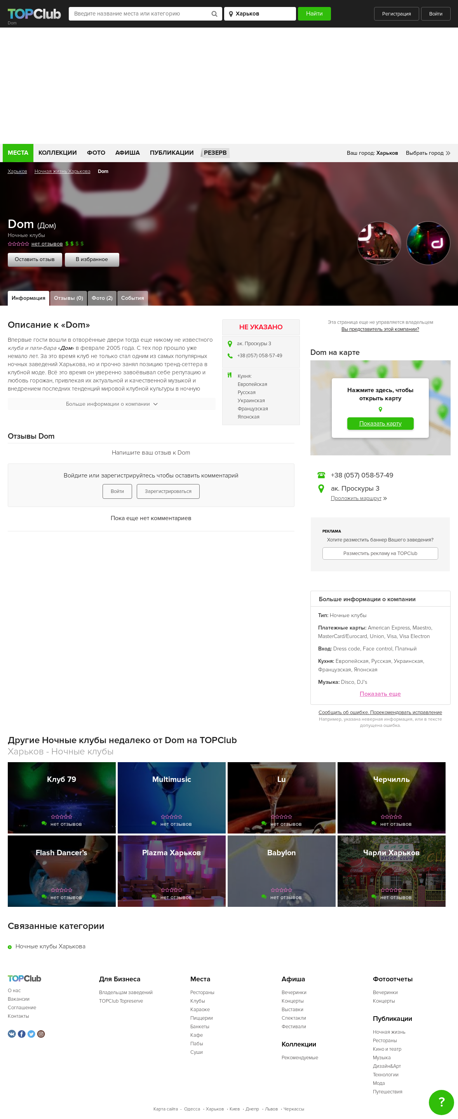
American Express (389, 627)
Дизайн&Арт (387, 1066)
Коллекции (57, 153)
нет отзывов (47, 243)
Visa (392, 636)
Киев (235, 1109)
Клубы (197, 1001)
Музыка (382, 1058)
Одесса (192, 1109)
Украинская (251, 401)
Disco (347, 682)
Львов (271, 1109)
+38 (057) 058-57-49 (259, 356)
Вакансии (19, 999)
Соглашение (22, 1008)
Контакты (18, 1016)
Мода (379, 1083)
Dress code (346, 648)
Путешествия (387, 1092)
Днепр (252, 1109)
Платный (406, 648)
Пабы (196, 1044)
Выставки (292, 1010)
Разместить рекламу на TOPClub (380, 553)
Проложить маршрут (359, 498)
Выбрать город (425, 153)
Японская (248, 417)
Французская (253, 409)
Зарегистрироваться (168, 491)
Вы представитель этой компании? (380, 329)
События (132, 298)
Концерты (293, 1001)
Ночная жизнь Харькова (63, 171)
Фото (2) (102, 298)
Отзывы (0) (68, 298)
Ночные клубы (26, 235)
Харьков (17, 171)
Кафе (196, 1035)
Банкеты (199, 1027)
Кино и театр (387, 1049)
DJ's (362, 682)
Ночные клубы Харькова (50, 946)
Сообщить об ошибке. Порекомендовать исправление (380, 712)
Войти (435, 14)
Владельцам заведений (126, 992)
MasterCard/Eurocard (342, 636)
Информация (28, 298)
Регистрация (396, 14)
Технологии (386, 1075)
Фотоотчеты (393, 979)
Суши (196, 1052)
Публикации (172, 153)
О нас (14, 991)
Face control (377, 648)
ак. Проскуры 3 (254, 344)
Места (18, 153)
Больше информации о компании (112, 404)
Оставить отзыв (35, 259)
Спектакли (294, 1018)
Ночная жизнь (389, 1032)
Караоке (200, 1010)
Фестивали (294, 1027)
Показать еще (380, 694)
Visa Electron (414, 636)
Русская (247, 392)
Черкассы (294, 1109)
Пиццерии (201, 1018)
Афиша (127, 153)
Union (377, 636)
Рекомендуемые (300, 1058)
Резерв (215, 153)
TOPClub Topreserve (121, 1001)
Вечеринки (294, 992)
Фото (96, 153)
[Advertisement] (229, 85)
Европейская (252, 384)
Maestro (422, 627)
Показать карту (380, 423)
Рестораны (202, 992)
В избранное (92, 259)
